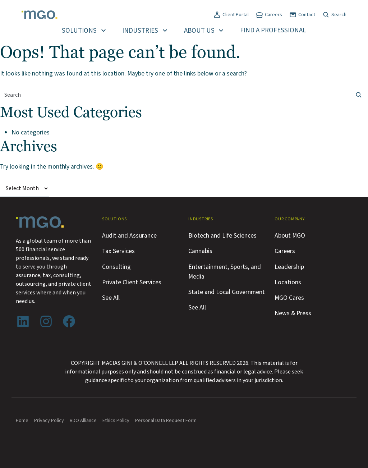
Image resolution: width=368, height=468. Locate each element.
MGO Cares (289, 297)
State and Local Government (226, 292)
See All (111, 297)
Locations (288, 282)
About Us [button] (199, 31)
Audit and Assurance (129, 235)
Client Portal (235, 14)
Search (338, 14)
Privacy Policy (49, 420)
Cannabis (200, 251)
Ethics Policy (115, 420)
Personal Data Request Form (166, 420)
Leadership (289, 266)
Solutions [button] (79, 31)
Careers (273, 14)
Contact (306, 14)
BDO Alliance (83, 420)
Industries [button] (140, 31)
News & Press (293, 313)
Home (22, 420)
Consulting (116, 266)
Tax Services (118, 251)
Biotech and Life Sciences (222, 235)
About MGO (290, 235)
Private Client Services (131, 282)
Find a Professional (273, 30)
